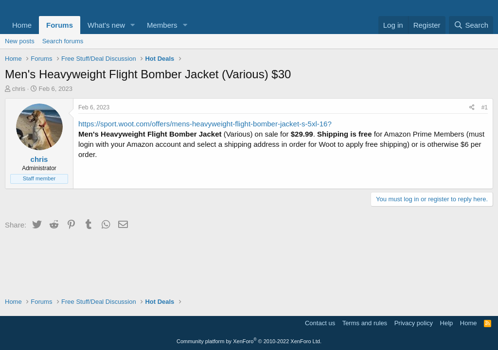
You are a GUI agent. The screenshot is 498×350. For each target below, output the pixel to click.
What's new (106, 25)
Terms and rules (364, 323)
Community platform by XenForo (249, 341)
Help (446, 323)
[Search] (471, 25)
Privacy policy (413, 323)
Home (22, 25)
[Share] (472, 107)
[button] (133, 25)
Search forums (63, 41)
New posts (20, 41)
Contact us (320, 323)
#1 (484, 107)
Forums (59, 25)
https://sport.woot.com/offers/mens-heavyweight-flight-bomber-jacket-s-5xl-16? (205, 124)
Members (162, 25)
